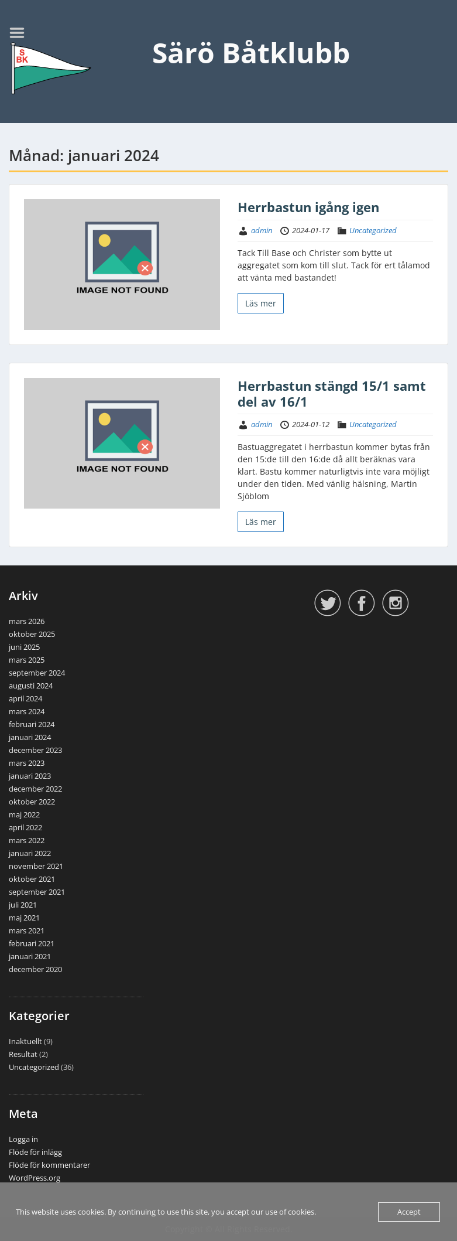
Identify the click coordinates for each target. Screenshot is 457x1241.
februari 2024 (31, 724)
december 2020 (35, 969)
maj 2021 (24, 917)
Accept (409, 1211)
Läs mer (260, 303)
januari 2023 (30, 775)
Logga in (23, 1139)
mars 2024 (26, 711)
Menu (21, 33)
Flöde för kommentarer (49, 1165)
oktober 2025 (32, 634)
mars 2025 (26, 659)
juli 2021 (23, 904)
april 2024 (25, 698)
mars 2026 (26, 621)
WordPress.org (34, 1177)
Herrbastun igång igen (308, 207)
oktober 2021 (32, 879)
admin (261, 230)
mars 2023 (26, 763)
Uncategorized (373, 230)
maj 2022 (24, 814)
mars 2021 (26, 930)
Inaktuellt (25, 1041)
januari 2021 (30, 956)
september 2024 (37, 672)
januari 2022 (30, 853)
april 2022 (25, 827)
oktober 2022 (32, 801)
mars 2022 (26, 840)
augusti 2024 (31, 685)
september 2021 (37, 892)
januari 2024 (30, 737)
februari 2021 (31, 943)
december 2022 (35, 788)
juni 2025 (24, 647)
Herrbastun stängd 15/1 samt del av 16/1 (332, 393)
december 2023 (35, 750)
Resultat (23, 1054)
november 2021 (36, 866)
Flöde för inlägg (35, 1152)
